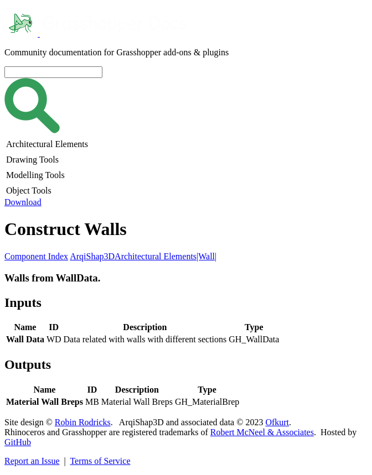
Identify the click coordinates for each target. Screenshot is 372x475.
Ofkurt (277, 422)
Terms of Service (100, 461)
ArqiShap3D (92, 256)
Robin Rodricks (83, 422)
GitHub (17, 442)
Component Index (36, 256)
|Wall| (206, 256)
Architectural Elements (156, 256)
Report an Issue (32, 461)
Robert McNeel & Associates (262, 432)
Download (23, 202)
